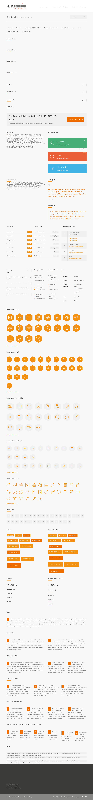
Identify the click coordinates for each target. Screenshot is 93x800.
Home (21, 17)
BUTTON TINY (10, 535)
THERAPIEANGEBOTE (44, 7)
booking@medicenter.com (76, 247)
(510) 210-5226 (73, 241)
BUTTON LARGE (13, 559)
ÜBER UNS (65, 7)
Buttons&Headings (13, 32)
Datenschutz (75, 797)
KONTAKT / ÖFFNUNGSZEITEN (78, 7)
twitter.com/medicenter (75, 259)
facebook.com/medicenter (76, 253)
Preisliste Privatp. (58, 797)
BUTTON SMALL (12, 540)
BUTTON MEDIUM (13, 546)
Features (10, 28)
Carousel (18, 28)
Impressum (67, 797)
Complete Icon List (11, 346)
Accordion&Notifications (51, 28)
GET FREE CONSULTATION (76, 119)
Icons (79, 28)
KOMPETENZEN (56, 7)
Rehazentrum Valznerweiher (18, 797)
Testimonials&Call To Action (33, 28)
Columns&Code (26, 32)
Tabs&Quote (64, 28)
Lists (73, 28)
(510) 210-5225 (73, 239)
